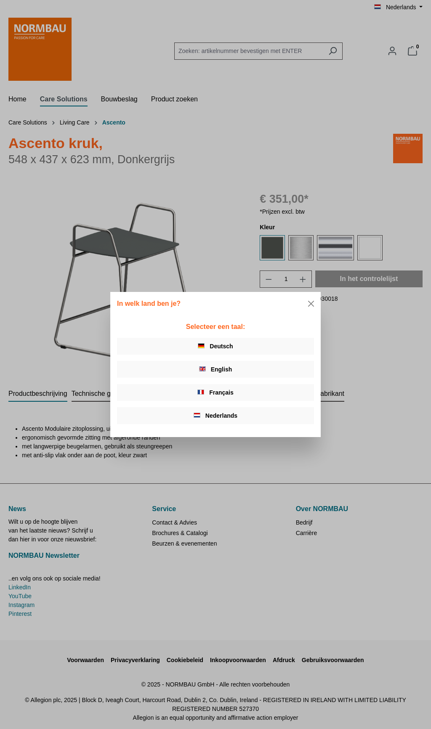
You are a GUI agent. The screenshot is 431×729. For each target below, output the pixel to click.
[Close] (311, 303)
